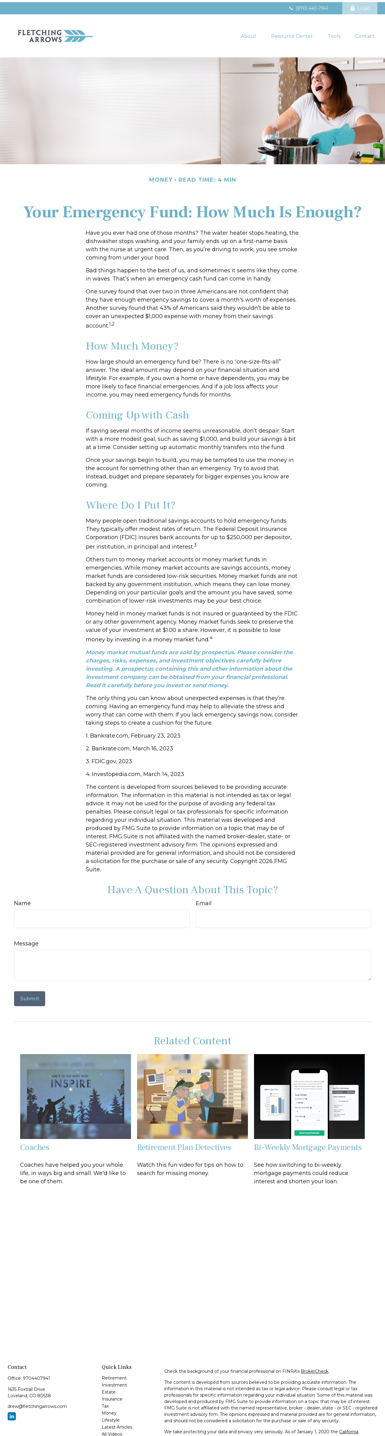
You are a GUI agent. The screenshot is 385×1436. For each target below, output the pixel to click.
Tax (105, 1404)
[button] (248, 33)
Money (109, 1411)
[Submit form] (29, 996)
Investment (114, 1383)
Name (22, 901)
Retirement (114, 1376)
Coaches (34, 1145)
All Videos (112, 1432)
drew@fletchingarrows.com (37, 1404)
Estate (109, 1390)
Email (204, 901)
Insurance (112, 1397)
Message (26, 941)
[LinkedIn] (12, 1414)
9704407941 (36, 1376)
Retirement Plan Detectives (184, 1145)
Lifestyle (111, 1418)
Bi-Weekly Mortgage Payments (308, 1145)
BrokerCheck (315, 1369)
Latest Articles (117, 1425)
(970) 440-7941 (308, 6)
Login (360, 6)
